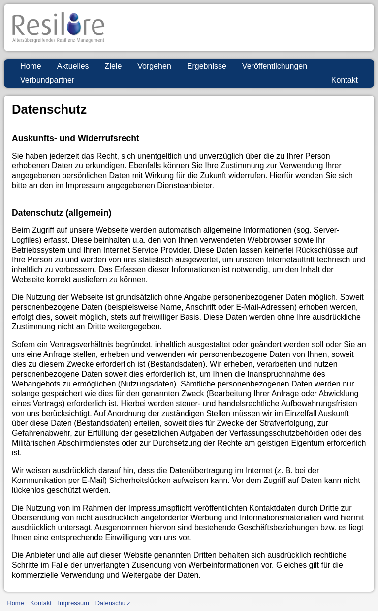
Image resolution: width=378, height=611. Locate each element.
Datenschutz (112, 603)
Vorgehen (154, 66)
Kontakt (344, 80)
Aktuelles (73, 66)
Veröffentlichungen (274, 66)
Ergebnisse (206, 66)
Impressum (73, 603)
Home (30, 66)
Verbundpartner (47, 80)
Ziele (113, 66)
